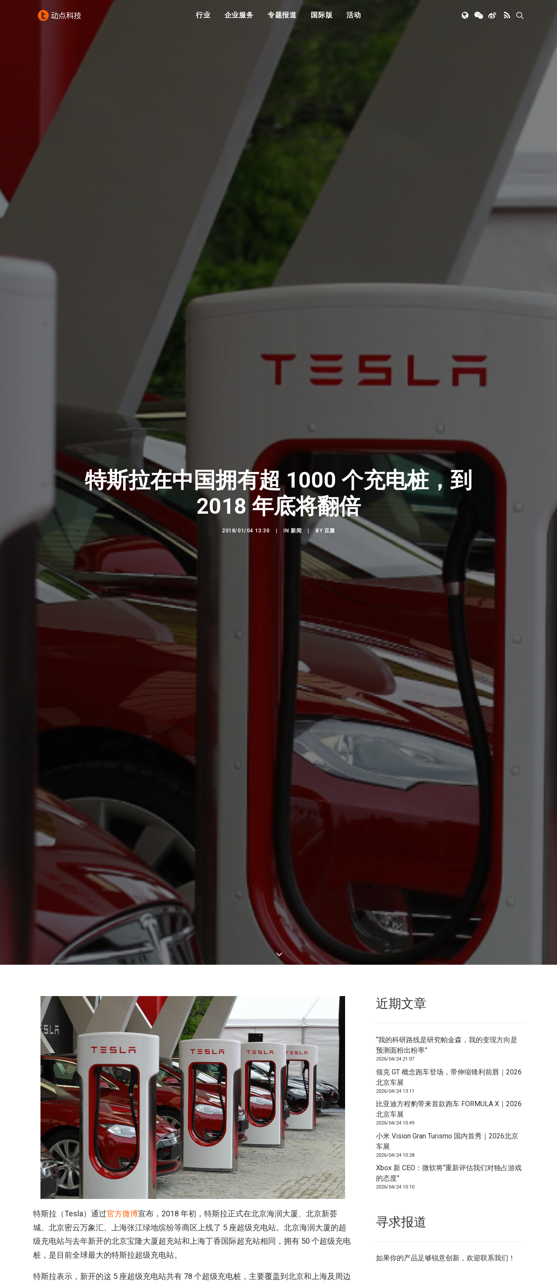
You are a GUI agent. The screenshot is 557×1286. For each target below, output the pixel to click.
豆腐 (329, 484)
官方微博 (122, 1120)
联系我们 (494, 1165)
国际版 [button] (321, 18)
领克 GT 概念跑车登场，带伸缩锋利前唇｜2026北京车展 (449, 984)
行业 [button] (203, 18)
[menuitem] (203, 18)
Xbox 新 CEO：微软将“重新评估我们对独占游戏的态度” (449, 1080)
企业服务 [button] (239, 18)
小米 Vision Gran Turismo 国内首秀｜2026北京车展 (447, 1048)
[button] (465, 18)
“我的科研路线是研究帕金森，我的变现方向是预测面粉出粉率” (446, 952)
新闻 (296, 484)
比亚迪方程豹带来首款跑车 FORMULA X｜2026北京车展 (449, 1016)
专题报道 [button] (282, 18)
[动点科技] (61, 19)
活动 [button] (353, 18)
